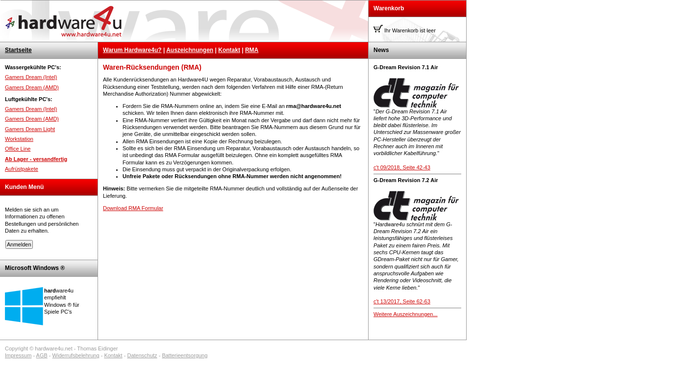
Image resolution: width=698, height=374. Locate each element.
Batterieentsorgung (184, 355)
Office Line (17, 149)
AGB (42, 355)
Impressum (18, 355)
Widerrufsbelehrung (76, 355)
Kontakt (229, 50)
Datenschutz (142, 355)
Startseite (18, 50)
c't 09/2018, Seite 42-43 (402, 167)
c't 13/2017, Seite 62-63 (402, 301)
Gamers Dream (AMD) (32, 87)
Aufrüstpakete (21, 169)
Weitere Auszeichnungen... (406, 314)
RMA (251, 50)
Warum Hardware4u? (132, 50)
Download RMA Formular (133, 208)
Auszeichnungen (189, 50)
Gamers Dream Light (30, 129)
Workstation (19, 139)
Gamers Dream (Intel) (31, 77)
